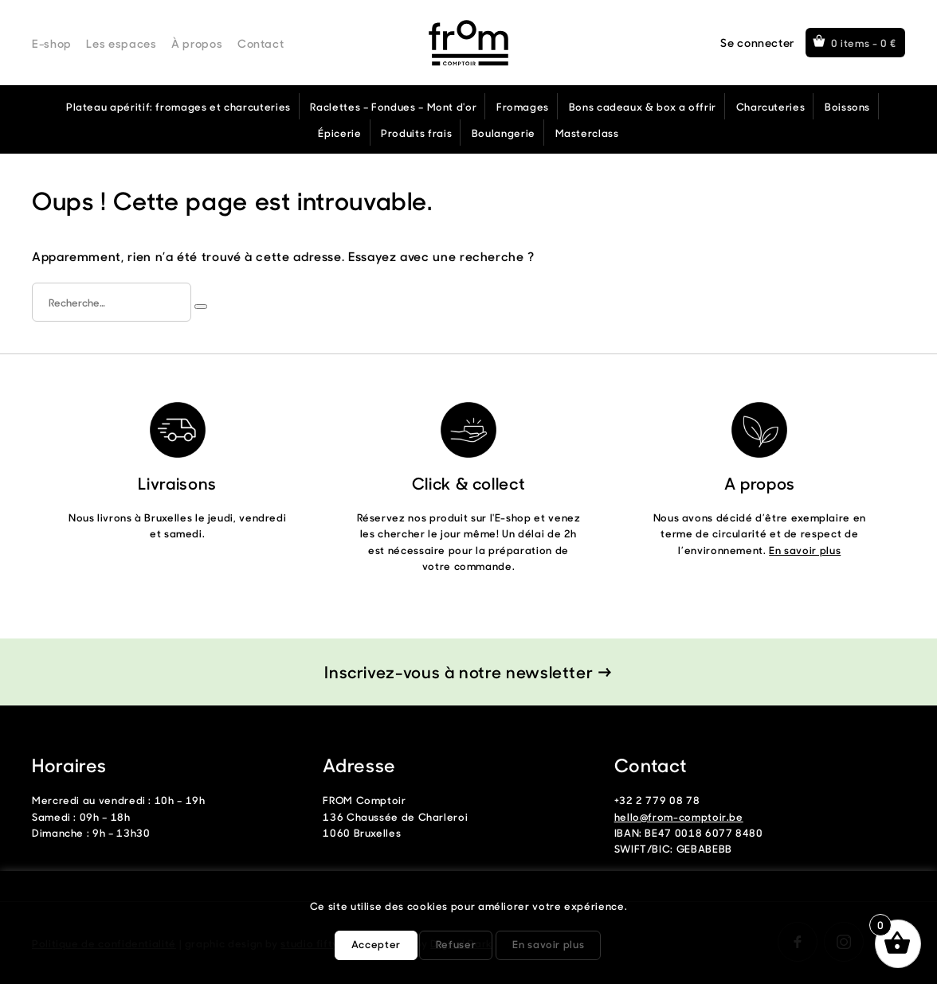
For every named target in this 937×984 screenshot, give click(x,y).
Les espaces (121, 43)
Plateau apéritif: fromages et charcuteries (178, 106)
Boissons (847, 106)
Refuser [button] (456, 944)
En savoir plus (805, 549)
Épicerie (339, 132)
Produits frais (416, 132)
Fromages (522, 106)
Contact (260, 43)
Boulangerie (503, 132)
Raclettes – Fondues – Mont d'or (393, 106)
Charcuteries (771, 106)
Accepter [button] (376, 944)
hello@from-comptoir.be (678, 816)
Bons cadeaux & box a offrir (642, 106)
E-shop (52, 43)
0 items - (864, 42)
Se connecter (757, 42)
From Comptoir (468, 43)
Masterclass (587, 132)
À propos (196, 43)
